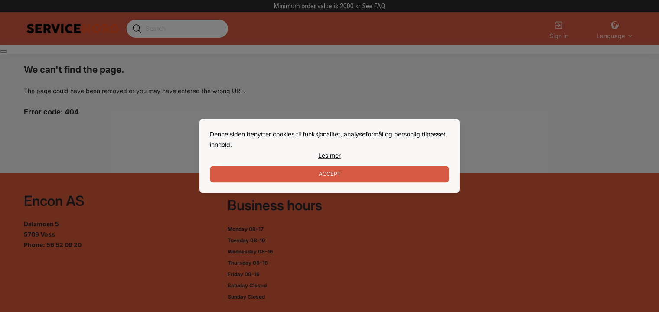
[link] (329, 155)
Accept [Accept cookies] (330, 174)
